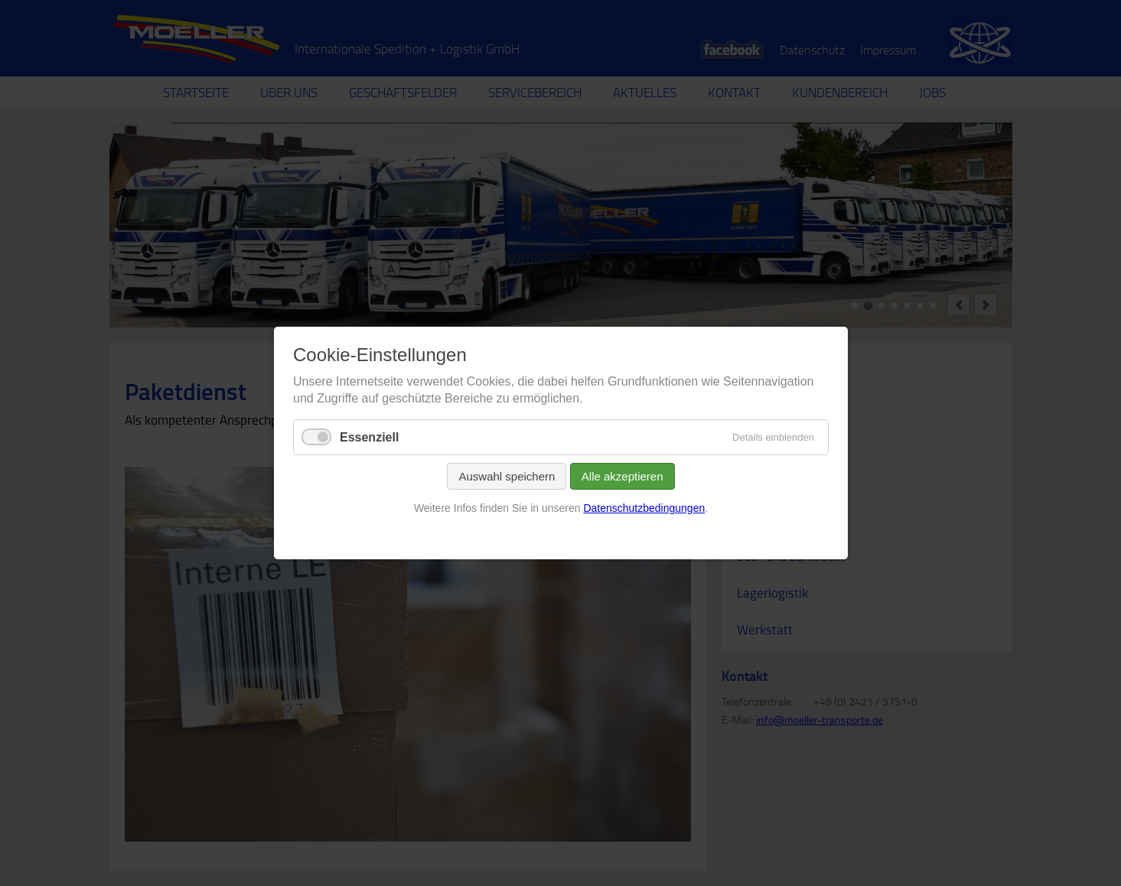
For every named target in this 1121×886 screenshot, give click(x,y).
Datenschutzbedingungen (644, 508)
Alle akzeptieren (622, 476)
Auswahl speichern (506, 476)
